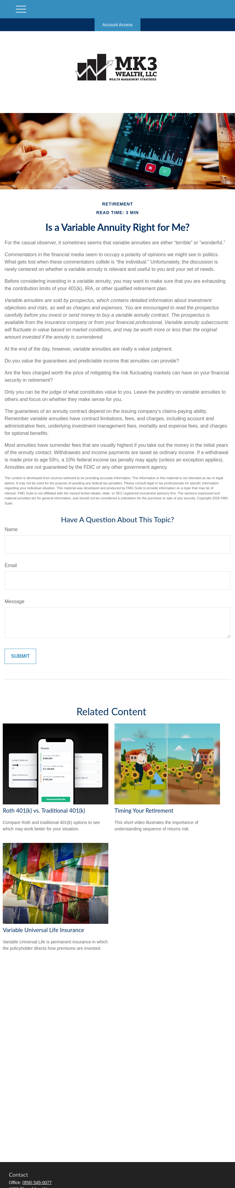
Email (11, 565)
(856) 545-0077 (37, 1182)
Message (14, 601)
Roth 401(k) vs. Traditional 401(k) (44, 810)
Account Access (118, 24)
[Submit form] (20, 656)
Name (11, 529)
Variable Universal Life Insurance (43, 930)
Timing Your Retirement (143, 810)
